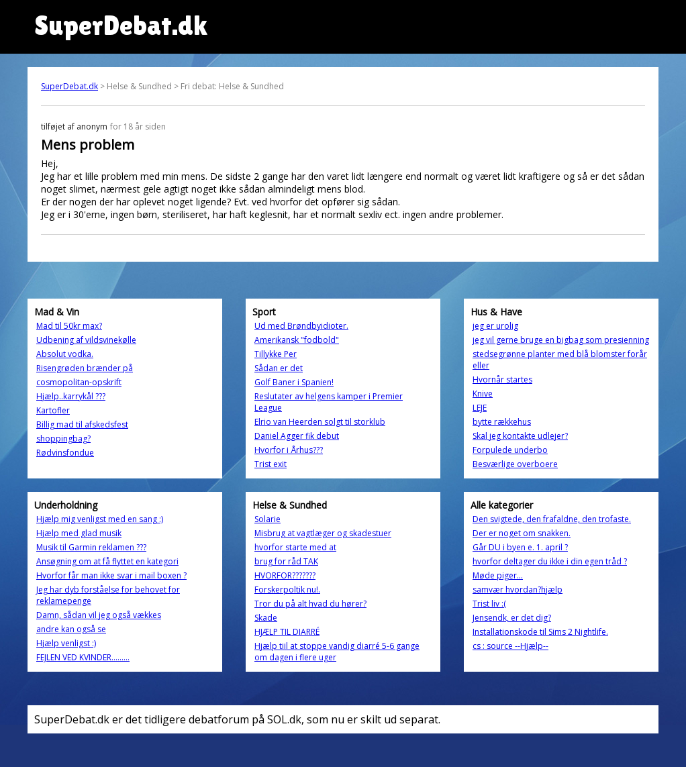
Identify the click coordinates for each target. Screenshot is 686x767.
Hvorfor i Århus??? (288, 450)
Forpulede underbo (510, 450)
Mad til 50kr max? (69, 325)
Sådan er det (278, 368)
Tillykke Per (275, 354)
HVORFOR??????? (284, 575)
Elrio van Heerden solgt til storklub (319, 421)
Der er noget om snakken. (522, 533)
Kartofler (53, 410)
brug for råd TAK (286, 561)
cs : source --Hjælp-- (510, 646)
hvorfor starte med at (295, 547)
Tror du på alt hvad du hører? (310, 603)
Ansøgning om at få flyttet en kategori (107, 561)
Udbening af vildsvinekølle (86, 340)
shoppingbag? (63, 438)
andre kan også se (71, 629)
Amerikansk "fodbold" (296, 340)
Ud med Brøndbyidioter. (301, 325)
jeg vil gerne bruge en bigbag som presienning (561, 340)
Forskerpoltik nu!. (287, 589)
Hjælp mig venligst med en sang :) (99, 519)
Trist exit (270, 464)
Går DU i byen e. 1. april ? (520, 547)
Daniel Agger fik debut (296, 436)
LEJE (480, 407)
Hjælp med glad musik (78, 533)
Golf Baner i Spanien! (294, 382)
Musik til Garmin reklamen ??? (91, 547)
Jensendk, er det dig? (512, 617)
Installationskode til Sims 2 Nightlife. (540, 631)
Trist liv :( (489, 603)
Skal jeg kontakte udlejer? (520, 436)
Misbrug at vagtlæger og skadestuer (322, 533)
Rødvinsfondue (65, 452)
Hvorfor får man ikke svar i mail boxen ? (111, 575)
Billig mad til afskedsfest (82, 424)
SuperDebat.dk (69, 86)
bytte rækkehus (502, 421)
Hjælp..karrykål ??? (70, 396)
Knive (483, 393)
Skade (265, 617)
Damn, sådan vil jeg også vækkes (98, 615)
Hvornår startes (502, 379)
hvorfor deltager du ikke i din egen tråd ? (550, 561)
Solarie (267, 519)
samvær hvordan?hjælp (517, 589)
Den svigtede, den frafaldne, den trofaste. (552, 519)
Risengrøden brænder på (84, 368)
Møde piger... (498, 575)
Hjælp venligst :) (66, 643)
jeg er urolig (495, 325)
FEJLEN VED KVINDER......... (83, 657)
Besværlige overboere (515, 464)
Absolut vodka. (64, 354)
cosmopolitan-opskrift (78, 382)
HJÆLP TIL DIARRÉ (287, 631)
